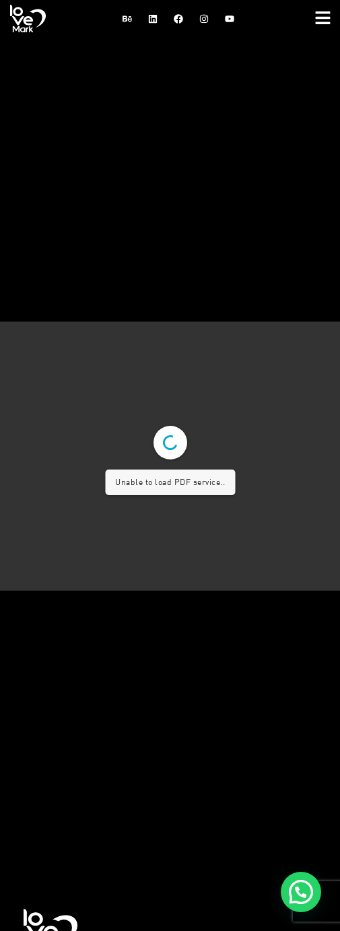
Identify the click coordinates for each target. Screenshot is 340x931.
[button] (323, 18)
